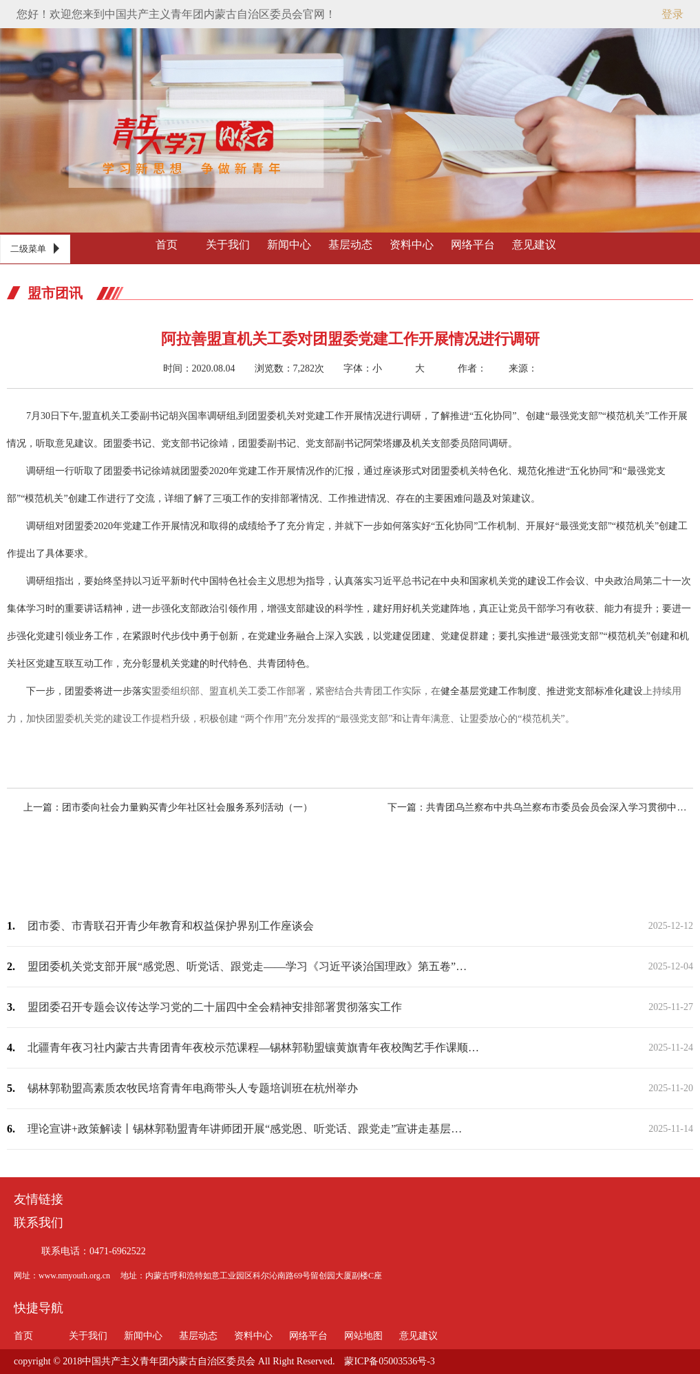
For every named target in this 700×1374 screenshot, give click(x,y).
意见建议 (534, 244)
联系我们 (38, 1223)
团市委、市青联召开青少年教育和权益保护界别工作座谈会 (171, 926)
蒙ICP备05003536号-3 (389, 1361)
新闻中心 (289, 244)
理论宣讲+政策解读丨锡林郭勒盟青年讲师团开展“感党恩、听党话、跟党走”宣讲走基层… (245, 1129)
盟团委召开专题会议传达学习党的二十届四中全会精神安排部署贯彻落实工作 (215, 1007)
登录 (672, 14)
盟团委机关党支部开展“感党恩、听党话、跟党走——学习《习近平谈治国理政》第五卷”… (247, 966)
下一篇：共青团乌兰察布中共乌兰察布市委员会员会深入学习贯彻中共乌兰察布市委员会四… (528, 807)
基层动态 (350, 244)
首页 (167, 244)
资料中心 (412, 244)
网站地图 (363, 1336)
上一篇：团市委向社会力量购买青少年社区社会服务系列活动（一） (180, 807)
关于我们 (228, 244)
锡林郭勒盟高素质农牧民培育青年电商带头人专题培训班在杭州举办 (193, 1088)
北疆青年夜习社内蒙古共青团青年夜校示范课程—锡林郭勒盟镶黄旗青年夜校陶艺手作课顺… (253, 1047)
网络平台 (473, 244)
